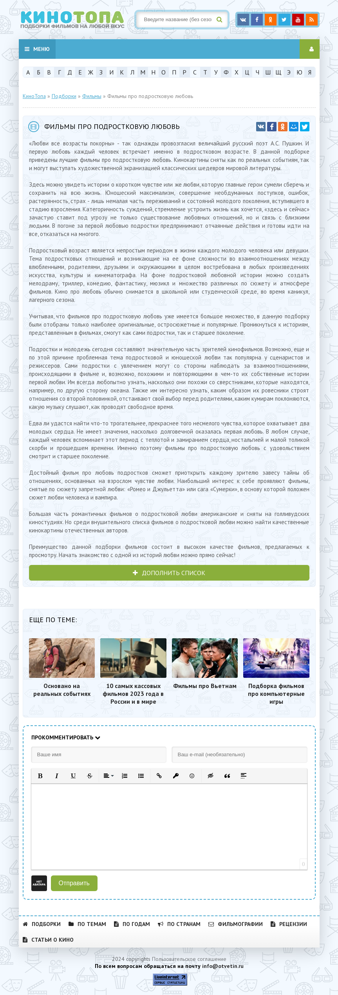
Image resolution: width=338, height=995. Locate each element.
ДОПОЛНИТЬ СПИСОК (169, 573)
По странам (179, 924)
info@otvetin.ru (223, 966)
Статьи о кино (48, 939)
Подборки (42, 924)
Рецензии (289, 924)
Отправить (74, 883)
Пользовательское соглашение (189, 958)
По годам (132, 924)
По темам (87, 924)
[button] (40, 775)
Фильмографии (235, 924)
